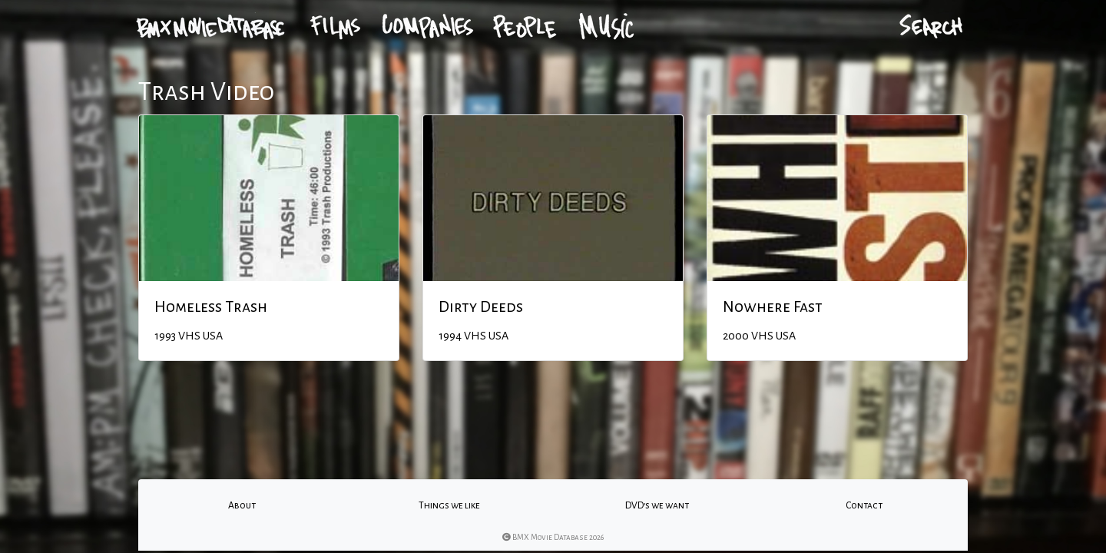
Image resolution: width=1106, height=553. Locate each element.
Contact (864, 505)
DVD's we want (657, 505)
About (242, 505)
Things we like (449, 505)
